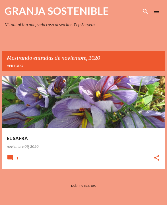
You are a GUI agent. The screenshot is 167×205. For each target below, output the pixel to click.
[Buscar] (145, 11)
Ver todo (15, 65)
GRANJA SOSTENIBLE (57, 11)
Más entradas (83, 186)
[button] (156, 158)
